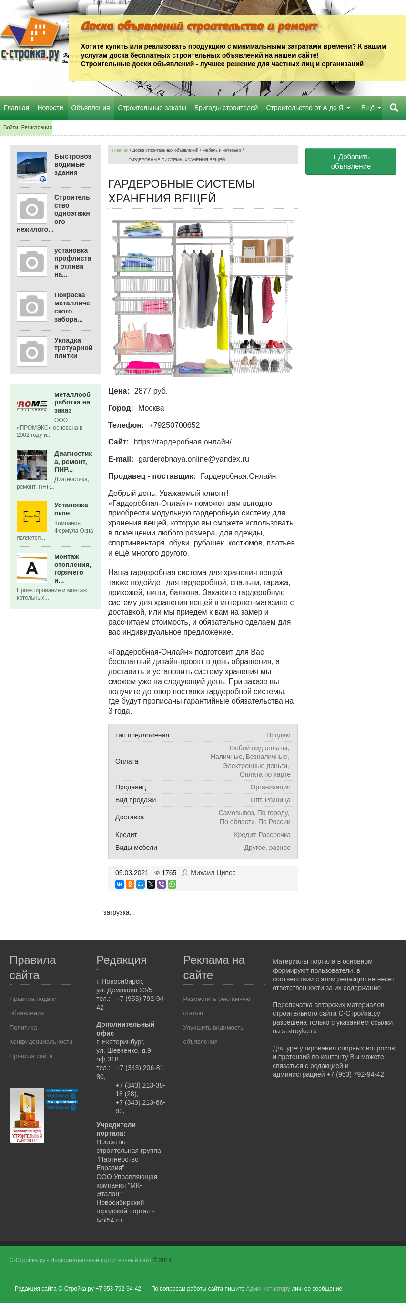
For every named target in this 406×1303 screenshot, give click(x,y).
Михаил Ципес (213, 873)
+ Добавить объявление (351, 161)
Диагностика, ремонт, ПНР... (73, 462)
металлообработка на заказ (72, 402)
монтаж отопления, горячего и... (72, 568)
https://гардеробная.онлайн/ (183, 442)
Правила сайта (31, 1056)
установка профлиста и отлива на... (72, 262)
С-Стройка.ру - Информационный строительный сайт (81, 1260)
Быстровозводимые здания (72, 164)
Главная (120, 150)
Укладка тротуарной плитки (73, 348)
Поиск (394, 108)
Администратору (268, 1288)
